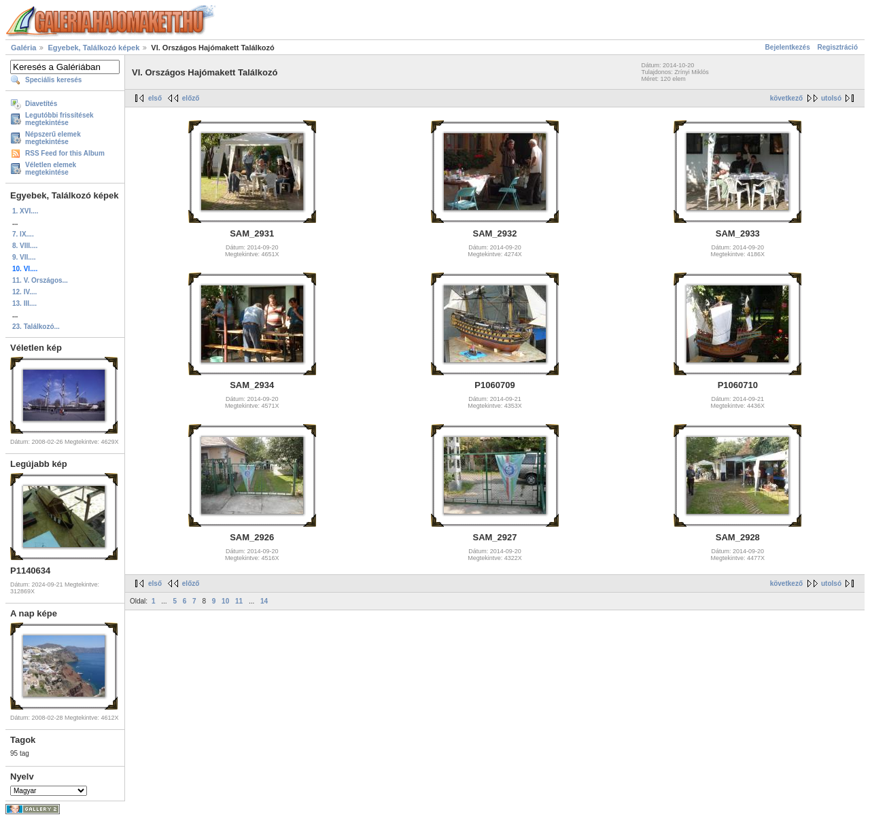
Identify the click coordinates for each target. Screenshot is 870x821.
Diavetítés (41, 103)
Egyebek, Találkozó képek (93, 47)
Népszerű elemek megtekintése (53, 137)
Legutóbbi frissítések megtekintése (59, 118)
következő (786, 98)
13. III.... (24, 303)
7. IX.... (23, 234)
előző (191, 98)
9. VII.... (23, 257)
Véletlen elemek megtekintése (50, 168)
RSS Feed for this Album (65, 153)
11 (239, 601)
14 (264, 601)
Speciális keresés (53, 80)
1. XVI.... (25, 211)
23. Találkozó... (36, 326)
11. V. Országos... (40, 280)
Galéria (23, 47)
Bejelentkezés (787, 47)
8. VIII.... (24, 245)
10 (225, 601)
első (155, 98)
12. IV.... (24, 292)
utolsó (831, 98)
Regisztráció (838, 47)
